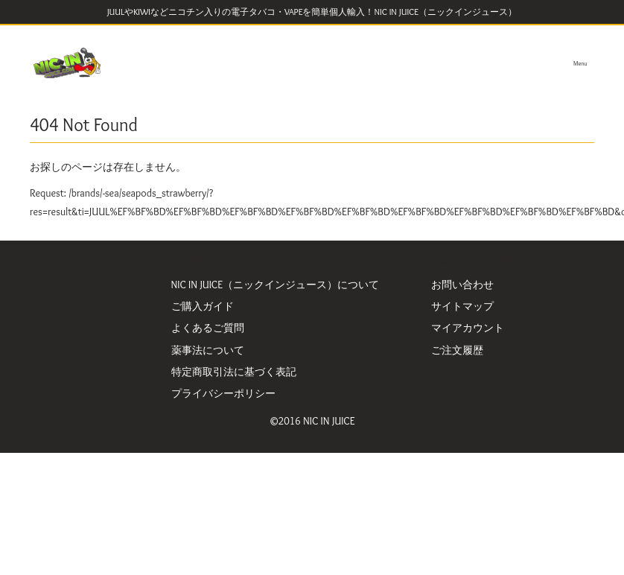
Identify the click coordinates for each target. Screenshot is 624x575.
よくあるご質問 (207, 327)
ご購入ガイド (202, 306)
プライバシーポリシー (223, 393)
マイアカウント (467, 327)
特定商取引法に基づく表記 (233, 371)
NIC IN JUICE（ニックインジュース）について (275, 284)
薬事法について (207, 350)
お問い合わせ (462, 284)
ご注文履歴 (457, 350)
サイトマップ (462, 306)
